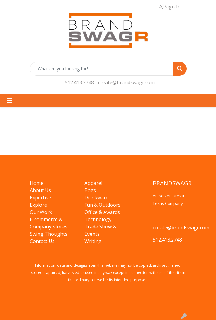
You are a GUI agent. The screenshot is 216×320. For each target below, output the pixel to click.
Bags (90, 190)
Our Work (41, 212)
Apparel (93, 183)
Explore (38, 205)
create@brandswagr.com (126, 82)
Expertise (40, 197)
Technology (97, 219)
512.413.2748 (79, 82)
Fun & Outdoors (102, 205)
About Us (40, 190)
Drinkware (96, 197)
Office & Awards (102, 212)
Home (36, 183)
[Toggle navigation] (9, 100)
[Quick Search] (102, 69)
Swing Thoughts (48, 234)
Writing (92, 241)
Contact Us (42, 241)
